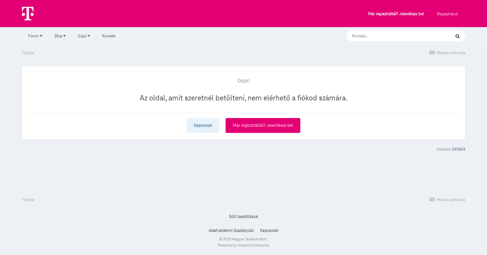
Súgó (84, 35)
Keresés (108, 35)
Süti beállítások (243, 216)
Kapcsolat (203, 125)
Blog (60, 35)
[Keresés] (392, 36)
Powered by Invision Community (244, 245)
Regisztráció (447, 13)
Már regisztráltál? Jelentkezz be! (396, 14)
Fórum (35, 35)
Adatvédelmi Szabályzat (231, 230)
